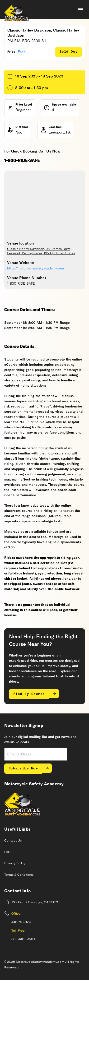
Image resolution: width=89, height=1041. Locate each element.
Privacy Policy (14, 924)
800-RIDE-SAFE (23, 1000)
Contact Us (13, 901)
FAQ (7, 913)
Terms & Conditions (18, 936)
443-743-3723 (21, 983)
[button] (80, 9)
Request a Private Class (43, 104)
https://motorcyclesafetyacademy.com (35, 329)
